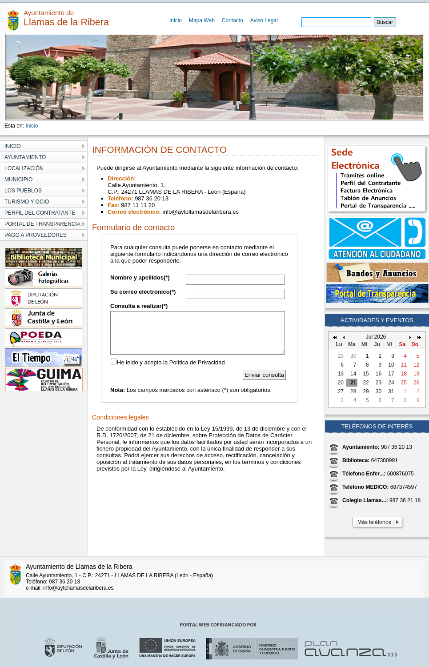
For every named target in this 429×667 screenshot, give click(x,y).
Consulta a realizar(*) (139, 306)
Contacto (232, 20)
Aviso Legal (264, 20)
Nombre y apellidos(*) (140, 277)
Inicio (175, 20)
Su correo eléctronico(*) (143, 291)
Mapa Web (202, 20)
